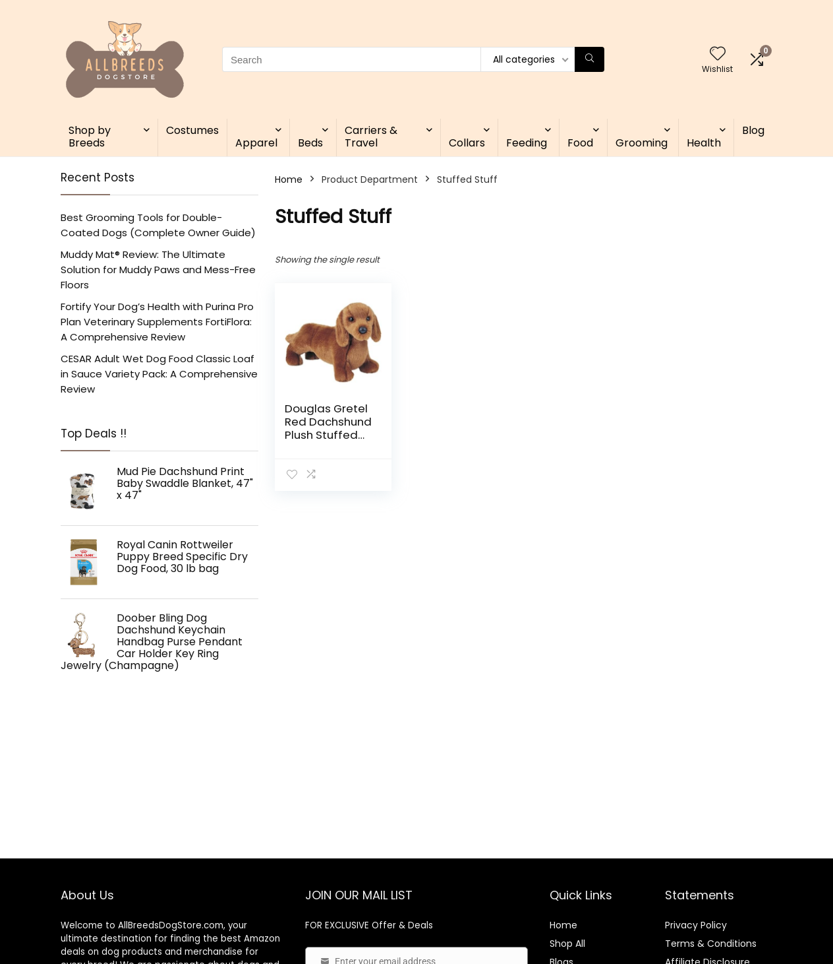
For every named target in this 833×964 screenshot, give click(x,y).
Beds (310, 142)
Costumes (192, 130)
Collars (467, 142)
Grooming (642, 142)
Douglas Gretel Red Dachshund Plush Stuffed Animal (328, 428)
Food (580, 142)
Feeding (526, 142)
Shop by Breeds (90, 136)
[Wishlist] (718, 54)
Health (704, 142)
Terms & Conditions (711, 943)
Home (288, 179)
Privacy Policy (696, 925)
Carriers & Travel (371, 136)
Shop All (567, 943)
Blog (753, 130)
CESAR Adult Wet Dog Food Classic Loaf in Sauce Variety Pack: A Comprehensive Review (159, 374)
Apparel (256, 142)
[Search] (589, 59)
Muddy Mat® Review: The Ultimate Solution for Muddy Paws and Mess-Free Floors (158, 269)
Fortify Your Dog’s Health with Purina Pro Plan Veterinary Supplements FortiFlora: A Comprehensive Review (157, 322)
